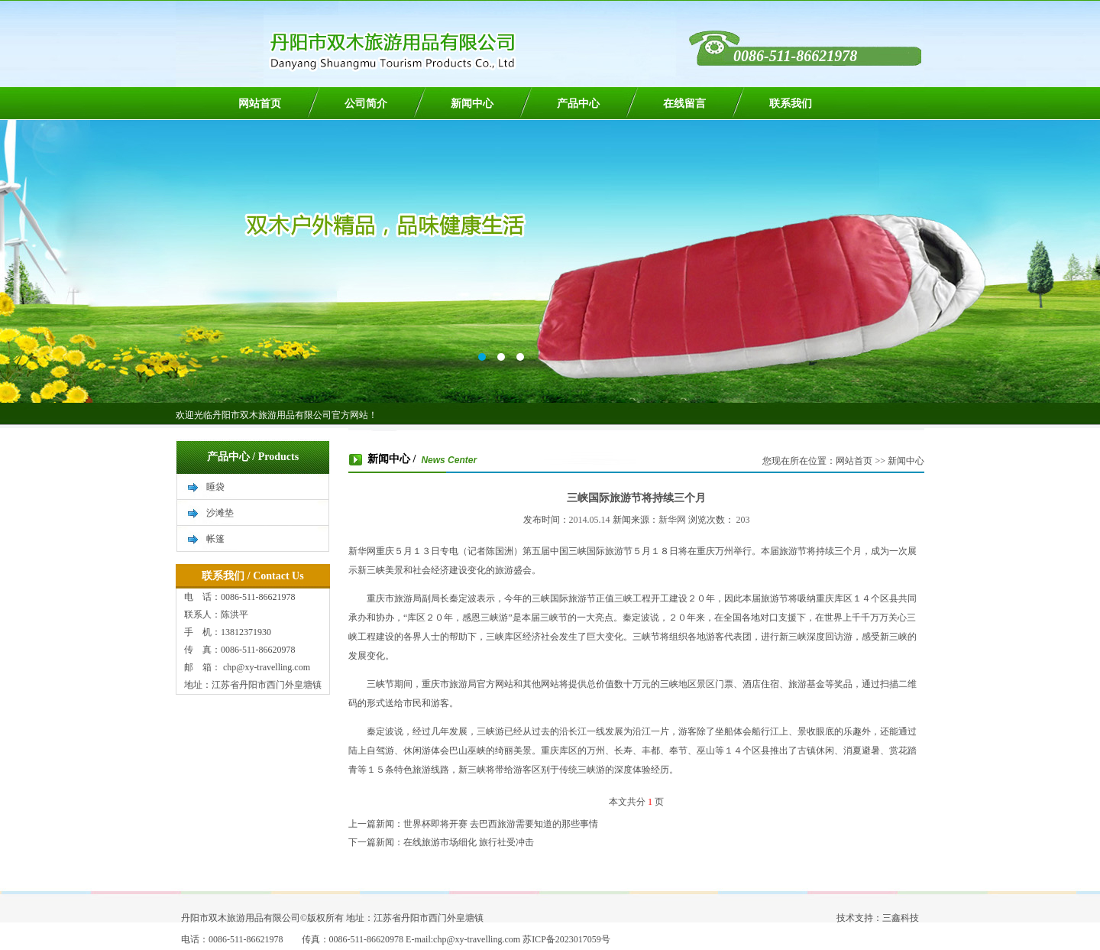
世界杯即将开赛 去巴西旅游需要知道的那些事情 (500, 824)
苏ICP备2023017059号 (566, 939)
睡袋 (215, 486)
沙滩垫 (220, 512)
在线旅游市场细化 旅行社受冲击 (468, 842)
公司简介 (366, 103)
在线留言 (684, 103)
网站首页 (259, 103)
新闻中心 (472, 103)
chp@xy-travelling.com (265, 667)
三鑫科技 (900, 918)
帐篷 (215, 538)
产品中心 (578, 103)
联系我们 (790, 103)
